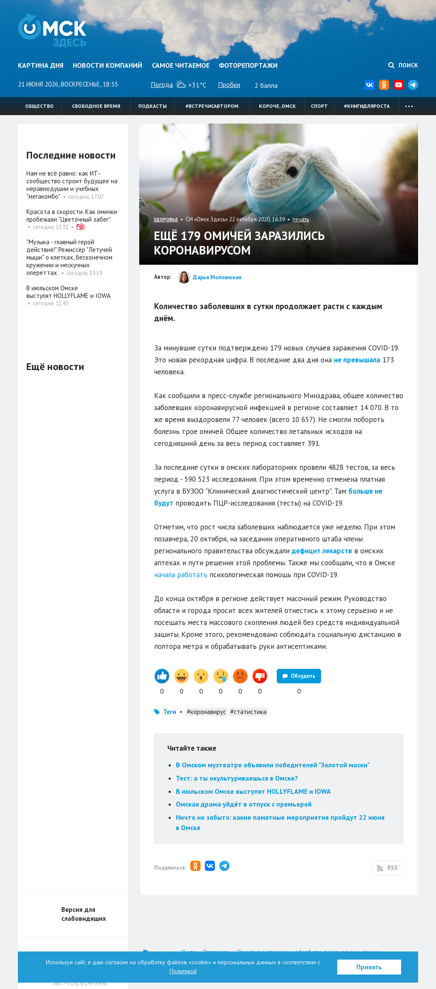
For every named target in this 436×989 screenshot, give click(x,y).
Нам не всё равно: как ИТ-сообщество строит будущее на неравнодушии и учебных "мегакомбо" (72, 184)
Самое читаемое (180, 65)
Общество (39, 106)
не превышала (357, 359)
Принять (369, 967)
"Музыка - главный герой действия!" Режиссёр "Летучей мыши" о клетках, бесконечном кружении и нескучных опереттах (69, 257)
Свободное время (96, 106)
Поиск (403, 65)
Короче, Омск (277, 106)
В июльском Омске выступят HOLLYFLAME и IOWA (253, 791)
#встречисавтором (212, 106)
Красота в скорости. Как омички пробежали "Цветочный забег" (71, 215)
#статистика (248, 712)
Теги (169, 712)
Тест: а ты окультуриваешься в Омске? (237, 778)
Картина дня (40, 65)
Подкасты (152, 106)
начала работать (180, 574)
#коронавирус (206, 712)
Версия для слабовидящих (83, 913)
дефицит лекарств (322, 550)
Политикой (183, 971)
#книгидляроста (367, 106)
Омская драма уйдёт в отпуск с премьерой (244, 804)
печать (301, 219)
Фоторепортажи (248, 65)
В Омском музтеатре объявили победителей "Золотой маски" (273, 765)
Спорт (319, 106)
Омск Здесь (53, 31)
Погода (162, 84)
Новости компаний (107, 65)
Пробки (229, 84)
